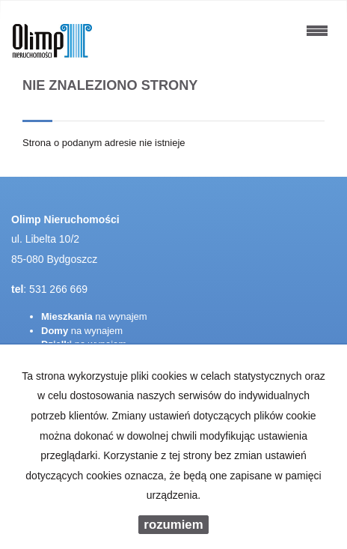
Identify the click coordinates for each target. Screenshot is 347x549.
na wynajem (94, 316)
